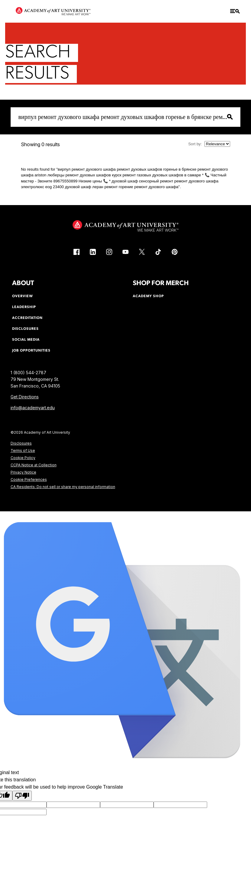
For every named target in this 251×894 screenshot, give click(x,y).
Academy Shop (148, 296)
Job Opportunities (31, 350)
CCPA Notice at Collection (34, 465)
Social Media (26, 340)
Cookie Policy (23, 457)
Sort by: (195, 144)
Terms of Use (23, 450)
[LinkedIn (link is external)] (93, 252)
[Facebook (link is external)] (76, 252)
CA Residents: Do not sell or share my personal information (63, 486)
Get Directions (25, 396)
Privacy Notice (23, 472)
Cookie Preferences (29, 479)
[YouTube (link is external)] (125, 252)
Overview (22, 296)
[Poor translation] (22, 796)
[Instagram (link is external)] (109, 252)
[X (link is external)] (142, 252)
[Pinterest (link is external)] (174, 252)
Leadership (24, 307)
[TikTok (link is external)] (158, 252)
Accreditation (27, 318)
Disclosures (21, 443)
